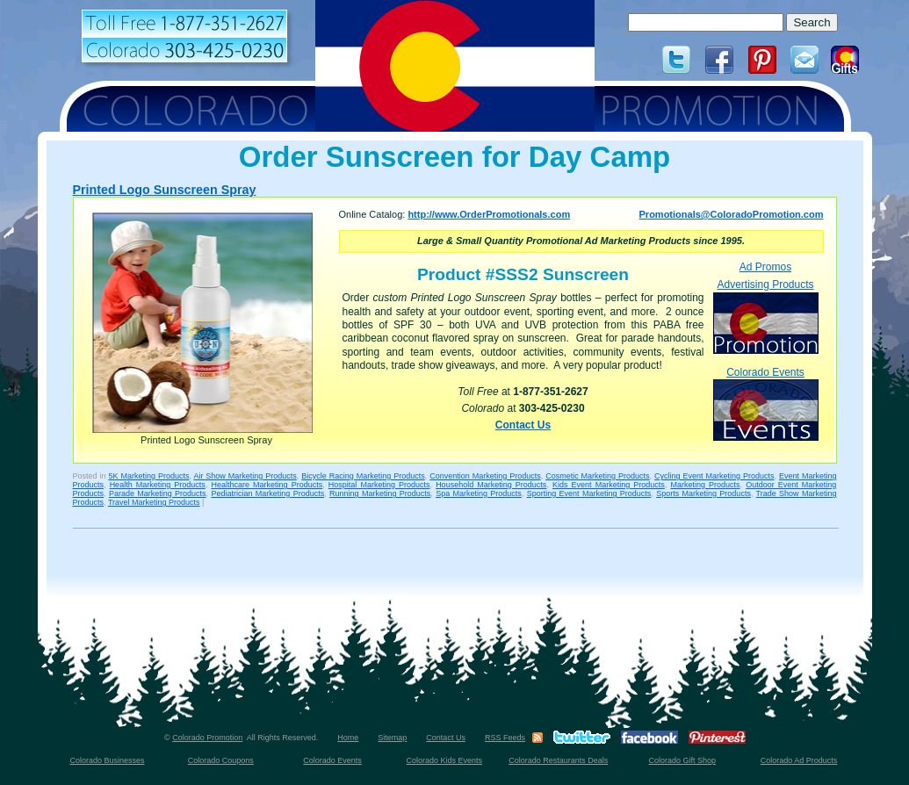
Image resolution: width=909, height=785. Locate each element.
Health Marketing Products (158, 484)
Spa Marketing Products (479, 493)
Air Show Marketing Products (244, 476)
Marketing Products (704, 484)
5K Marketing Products (148, 476)
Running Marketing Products (379, 493)
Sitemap (392, 737)
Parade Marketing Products (157, 493)
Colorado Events (766, 403)
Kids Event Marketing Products (608, 484)
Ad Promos (765, 267)
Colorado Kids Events (445, 760)
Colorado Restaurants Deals (558, 760)
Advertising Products (766, 315)
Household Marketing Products (491, 484)
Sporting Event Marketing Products (589, 493)
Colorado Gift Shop (682, 760)
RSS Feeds (505, 737)
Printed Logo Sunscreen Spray (164, 190)
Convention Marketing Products (484, 476)
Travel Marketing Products (154, 502)
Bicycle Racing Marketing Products (362, 476)
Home (347, 737)
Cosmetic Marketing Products (597, 476)
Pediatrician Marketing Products (267, 493)
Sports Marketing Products (703, 493)
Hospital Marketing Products (379, 484)
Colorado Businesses (106, 760)
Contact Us (523, 425)
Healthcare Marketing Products (266, 484)
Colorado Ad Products (799, 760)
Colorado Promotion (207, 737)
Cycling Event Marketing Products (714, 476)
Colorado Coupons (221, 760)
